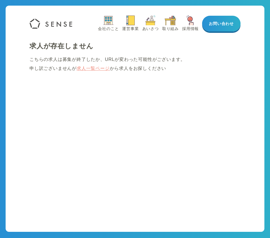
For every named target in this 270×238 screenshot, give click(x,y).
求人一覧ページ (93, 68)
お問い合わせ (221, 23)
